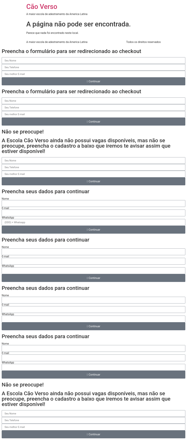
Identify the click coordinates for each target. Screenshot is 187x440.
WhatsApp (8, 217)
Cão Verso (41, 7)
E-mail (5, 208)
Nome (5, 198)
